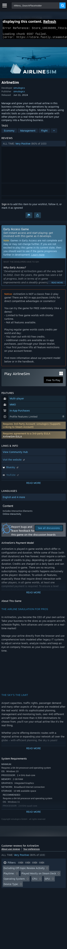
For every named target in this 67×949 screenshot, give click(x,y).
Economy (9, 132)
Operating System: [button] (14, 880)
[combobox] (35, 5)
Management (27, 132)
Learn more (37, 256)
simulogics (19, 90)
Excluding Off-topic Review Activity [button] (24, 870)
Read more (57, 285)
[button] (33, 146)
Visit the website (14, 461)
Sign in (5, 206)
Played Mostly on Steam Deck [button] (38, 875)
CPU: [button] (35, 880)
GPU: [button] (47, 880)
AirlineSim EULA (12, 438)
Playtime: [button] (9, 875)
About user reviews (10, 851)
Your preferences (31, 851)
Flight (44, 132)
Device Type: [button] (11, 886)
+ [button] (54, 132)
